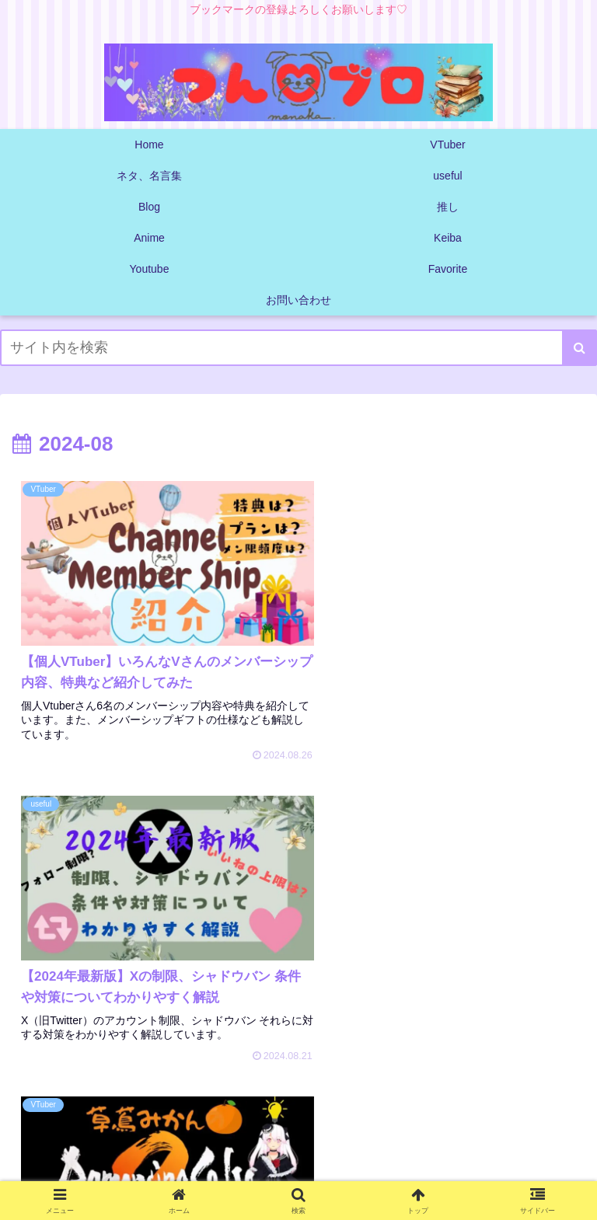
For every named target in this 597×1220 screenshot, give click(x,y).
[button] (579, 347)
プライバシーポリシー (298, 1169)
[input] (298, 347)
